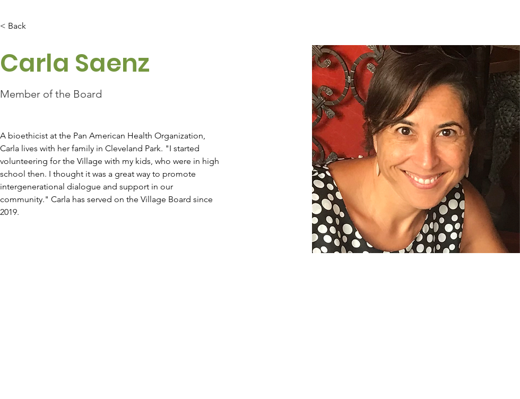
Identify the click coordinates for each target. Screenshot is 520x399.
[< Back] (21, 26)
